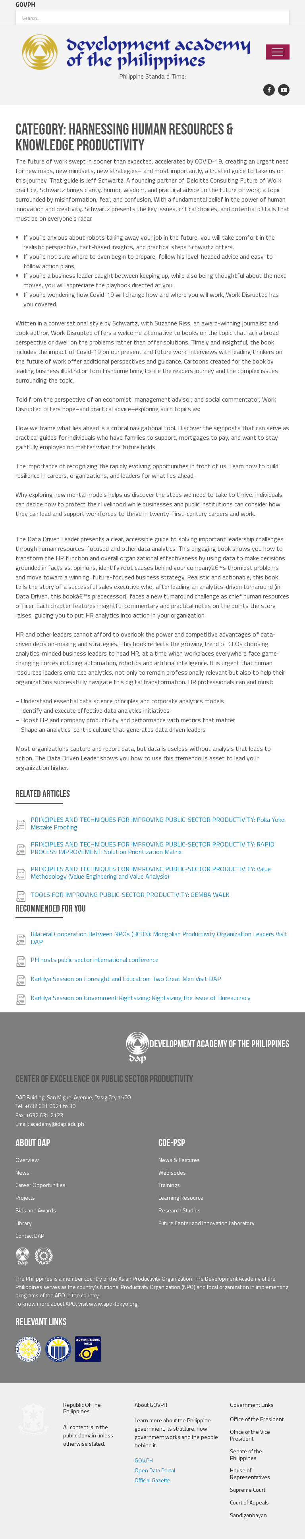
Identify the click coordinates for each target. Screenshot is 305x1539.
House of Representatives (250, 1474)
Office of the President (257, 1419)
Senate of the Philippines (246, 1455)
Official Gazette (152, 1480)
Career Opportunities (40, 1185)
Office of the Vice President (250, 1435)
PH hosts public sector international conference (94, 960)
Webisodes (172, 1173)
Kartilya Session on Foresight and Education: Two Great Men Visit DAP (126, 979)
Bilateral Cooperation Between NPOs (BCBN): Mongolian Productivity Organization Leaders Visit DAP (159, 937)
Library (23, 1223)
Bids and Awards (35, 1210)
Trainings (169, 1185)
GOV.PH (144, 1460)
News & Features (179, 1160)
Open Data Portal (155, 1470)
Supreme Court (247, 1490)
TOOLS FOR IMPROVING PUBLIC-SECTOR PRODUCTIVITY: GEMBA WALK (130, 894)
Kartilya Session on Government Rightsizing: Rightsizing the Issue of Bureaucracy (141, 998)
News (22, 1173)
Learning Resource (180, 1198)
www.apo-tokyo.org (113, 1303)
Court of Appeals (249, 1502)
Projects (25, 1198)
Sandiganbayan (248, 1515)
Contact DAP (29, 1236)
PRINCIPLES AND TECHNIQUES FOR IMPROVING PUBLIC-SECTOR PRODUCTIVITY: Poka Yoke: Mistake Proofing (158, 823)
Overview (27, 1160)
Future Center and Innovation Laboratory (206, 1223)
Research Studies (179, 1210)
